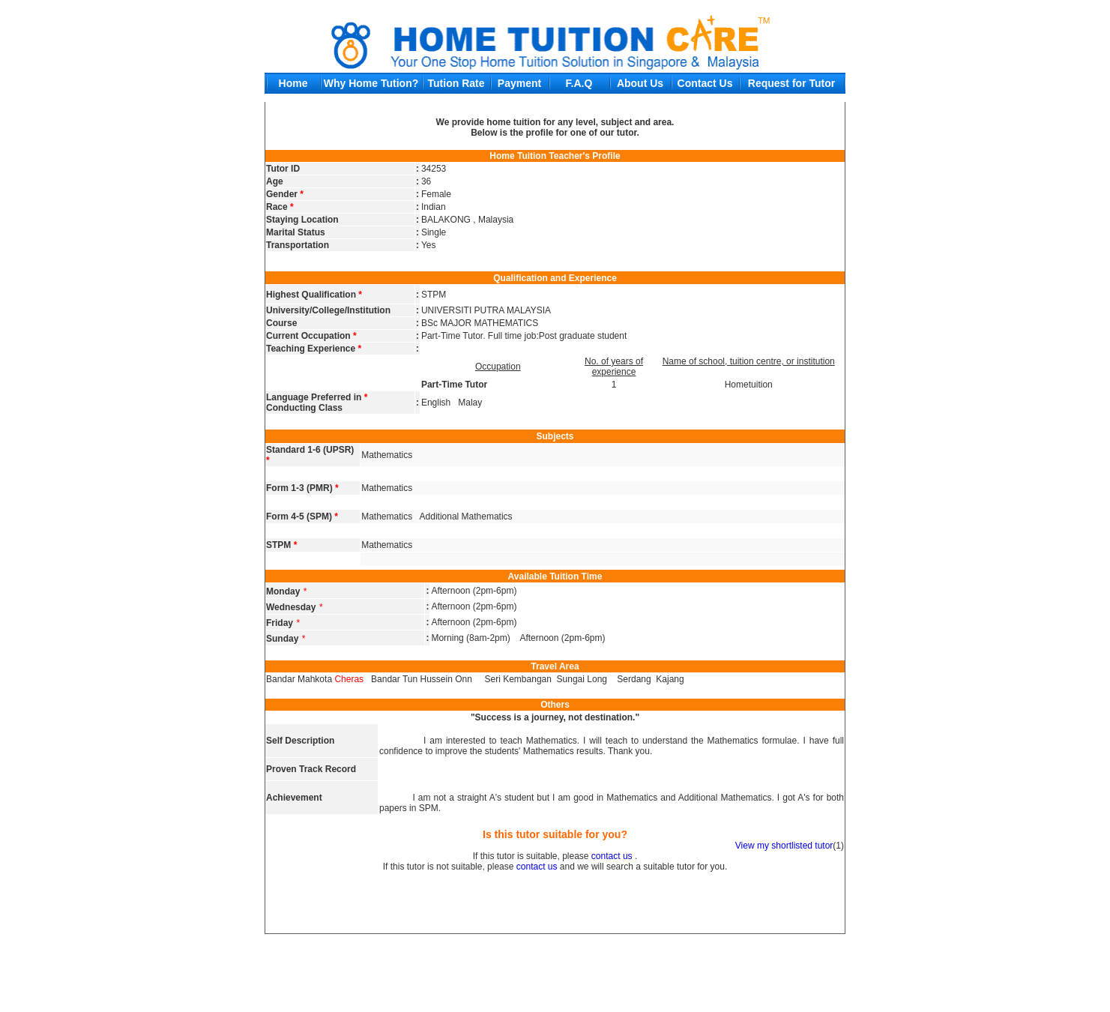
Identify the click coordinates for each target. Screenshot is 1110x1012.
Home (293, 83)
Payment (519, 83)
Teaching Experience (313, 348)
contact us (612, 856)
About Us (640, 83)
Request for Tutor (791, 83)
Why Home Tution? (371, 83)
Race (280, 207)
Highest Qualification (314, 294)
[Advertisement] (555, 970)
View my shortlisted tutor (784, 845)
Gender (285, 194)
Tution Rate (456, 83)
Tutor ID (283, 168)
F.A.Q (579, 83)
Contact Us (705, 83)
